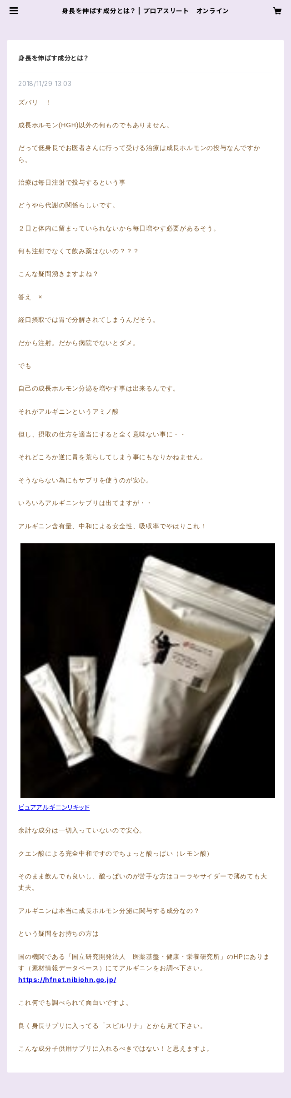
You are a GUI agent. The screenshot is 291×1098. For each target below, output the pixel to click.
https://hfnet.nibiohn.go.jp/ (67, 979)
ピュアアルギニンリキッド (54, 807)
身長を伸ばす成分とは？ (53, 58)
